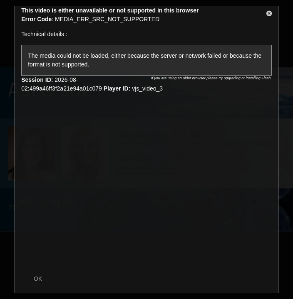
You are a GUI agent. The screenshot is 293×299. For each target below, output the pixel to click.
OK (38, 278)
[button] (269, 15)
